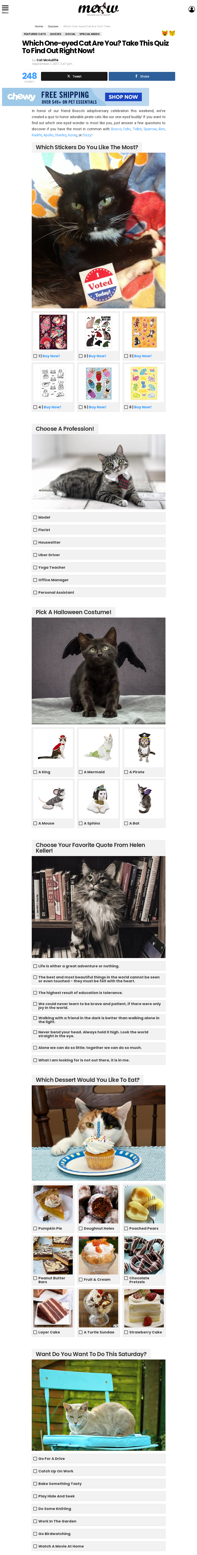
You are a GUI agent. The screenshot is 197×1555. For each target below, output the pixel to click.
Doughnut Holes (99, 1228)
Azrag (72, 135)
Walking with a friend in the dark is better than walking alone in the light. (98, 1020)
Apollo (48, 135)
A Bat (134, 823)
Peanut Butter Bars (51, 1280)
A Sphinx (92, 823)
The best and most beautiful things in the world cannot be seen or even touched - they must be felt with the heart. (99, 979)
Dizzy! (88, 135)
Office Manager (53, 580)
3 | (140, 356)
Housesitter (49, 542)
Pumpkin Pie (50, 1228)
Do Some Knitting (54, 1509)
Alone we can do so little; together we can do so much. (90, 1048)
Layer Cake (49, 1332)
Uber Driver (49, 555)
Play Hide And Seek (56, 1496)
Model (44, 517)
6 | (140, 407)
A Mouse (46, 823)
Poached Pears (143, 1228)
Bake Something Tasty (60, 1484)
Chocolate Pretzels (139, 1280)
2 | (95, 356)
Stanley (60, 135)
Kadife (37, 135)
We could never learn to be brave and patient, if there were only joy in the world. (99, 1006)
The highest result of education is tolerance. (80, 993)
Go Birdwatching (54, 1534)
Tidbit (137, 129)
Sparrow (150, 129)
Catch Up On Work (55, 1471)
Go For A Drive (51, 1458)
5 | (95, 407)
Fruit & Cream (97, 1279)
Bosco (116, 129)
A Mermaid (94, 772)
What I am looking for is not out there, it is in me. (84, 1060)
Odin (127, 129)
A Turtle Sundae (99, 1332)
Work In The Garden (57, 1521)
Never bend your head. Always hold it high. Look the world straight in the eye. (93, 1034)
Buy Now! (51, 355)
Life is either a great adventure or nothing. (78, 966)
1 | (49, 356)
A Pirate (136, 772)
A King (44, 772)
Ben (162, 129)
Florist (44, 530)
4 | (49, 407)
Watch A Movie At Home (61, 1546)
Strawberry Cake (145, 1332)
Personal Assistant (56, 592)
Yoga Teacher (51, 567)
